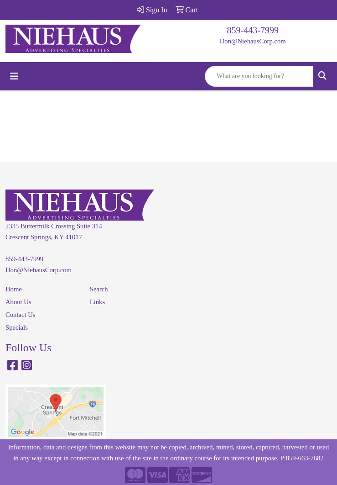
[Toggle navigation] (14, 76)
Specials (16, 327)
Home (13, 289)
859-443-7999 (253, 30)
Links (97, 302)
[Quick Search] (259, 76)
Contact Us (20, 314)
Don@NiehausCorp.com (253, 41)
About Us (18, 302)
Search (99, 289)
